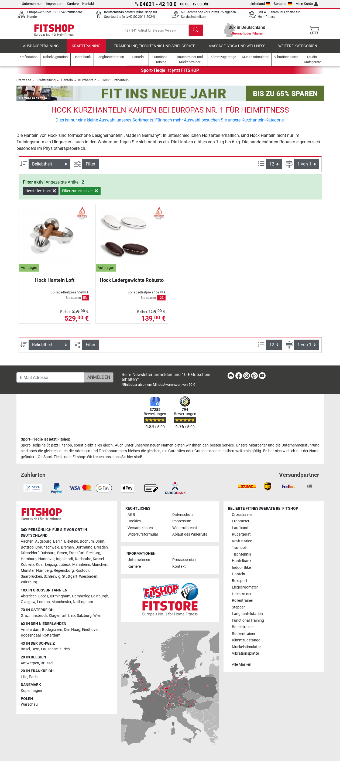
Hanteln (67, 84)
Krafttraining (86, 50)
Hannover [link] (46, 559)
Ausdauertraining (41, 50)
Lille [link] (24, 677)
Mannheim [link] (81, 564)
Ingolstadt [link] (64, 559)
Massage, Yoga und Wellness (236, 50)
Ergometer (240, 521)
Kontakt (88, 4)
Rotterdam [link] (51, 635)
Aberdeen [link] (29, 596)
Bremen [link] (67, 547)
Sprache (283, 4)
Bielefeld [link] (71, 541)
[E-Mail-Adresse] (50, 377)
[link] (230, 376)
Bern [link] (35, 649)
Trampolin (240, 547)
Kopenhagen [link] (31, 690)
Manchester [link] (61, 602)
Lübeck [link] (65, 564)
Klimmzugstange (246, 640)
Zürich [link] (64, 649)
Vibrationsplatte (245, 653)
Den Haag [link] (72, 629)
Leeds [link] (43, 596)
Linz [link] (71, 615)
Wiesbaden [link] (88, 576)
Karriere (73, 4)
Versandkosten (140, 528)
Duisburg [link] (48, 553)
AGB (131, 514)
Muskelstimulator (246, 647)
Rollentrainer (242, 600)
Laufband (240, 528)
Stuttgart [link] (69, 576)
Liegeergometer (245, 587)
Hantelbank (241, 561)
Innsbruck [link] (38, 615)
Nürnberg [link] (44, 570)
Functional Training (248, 620)
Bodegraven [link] (52, 629)
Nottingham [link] (83, 602)
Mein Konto (307, 4)
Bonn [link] (99, 541)
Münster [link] (28, 570)
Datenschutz (183, 514)
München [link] (99, 564)
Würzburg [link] (29, 582)
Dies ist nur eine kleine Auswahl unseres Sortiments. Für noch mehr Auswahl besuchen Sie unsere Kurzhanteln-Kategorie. (170, 123)
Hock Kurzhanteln (115, 84)
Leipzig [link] (51, 564)
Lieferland (259, 4)
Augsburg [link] (43, 541)
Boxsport (239, 581)
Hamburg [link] (29, 559)
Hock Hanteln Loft (54, 284)
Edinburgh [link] (99, 596)
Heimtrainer (242, 594)
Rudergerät (241, 534)
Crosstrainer (242, 514)
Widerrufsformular (143, 534)
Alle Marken (241, 664)
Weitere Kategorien (297, 50)
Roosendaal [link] (31, 635)
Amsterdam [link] (30, 629)
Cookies (134, 521)
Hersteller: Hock (40, 194)
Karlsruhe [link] (83, 559)
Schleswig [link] (52, 576)
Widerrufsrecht (184, 528)
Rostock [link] (82, 570)
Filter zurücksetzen (80, 194)
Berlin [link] (58, 541)
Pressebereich (184, 559)
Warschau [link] (29, 704)
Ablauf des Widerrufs (189, 534)
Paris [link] (33, 677)
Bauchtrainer (243, 627)
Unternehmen (32, 4)
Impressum (54, 4)
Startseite (23, 84)
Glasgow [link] (28, 602)
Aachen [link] (27, 541)
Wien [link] (97, 615)
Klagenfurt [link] (58, 615)
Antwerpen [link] (30, 663)
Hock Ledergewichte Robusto (132, 284)
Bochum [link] (87, 541)
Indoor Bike (241, 567)
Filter (90, 167)
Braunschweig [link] (47, 547)
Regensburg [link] (64, 570)
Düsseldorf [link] (30, 553)
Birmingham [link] (60, 596)
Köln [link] (39, 564)
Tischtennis (241, 554)
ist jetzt (170, 74)
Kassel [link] (98, 559)
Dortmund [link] (83, 547)
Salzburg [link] (84, 615)
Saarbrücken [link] (31, 576)
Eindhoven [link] (90, 629)
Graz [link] (25, 615)
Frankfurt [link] (77, 553)
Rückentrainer (243, 633)
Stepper (238, 607)
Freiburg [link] (93, 553)
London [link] (43, 602)
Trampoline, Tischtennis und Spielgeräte (154, 50)
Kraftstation (242, 541)
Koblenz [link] (27, 564)
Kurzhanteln (87, 84)
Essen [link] (62, 553)
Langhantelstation (247, 613)
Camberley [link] (81, 596)
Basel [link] (25, 649)
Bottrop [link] (27, 547)
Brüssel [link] (47, 663)
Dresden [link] (101, 547)
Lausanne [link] (49, 649)
